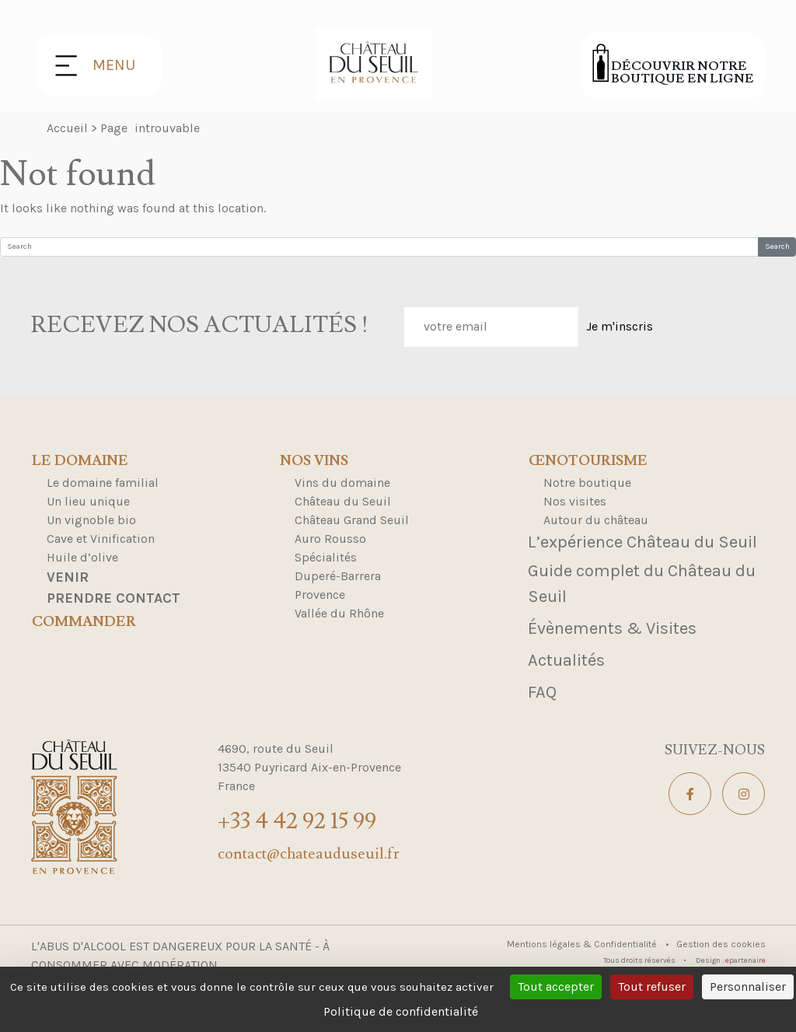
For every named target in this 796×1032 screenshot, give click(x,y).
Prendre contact (113, 598)
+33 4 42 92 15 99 (297, 821)
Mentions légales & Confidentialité (583, 944)
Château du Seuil (343, 501)
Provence (320, 594)
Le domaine (80, 461)
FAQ (542, 692)
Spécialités (326, 557)
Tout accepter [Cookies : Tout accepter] (556, 986)
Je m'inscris (619, 326)
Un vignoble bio (91, 520)
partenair (745, 960)
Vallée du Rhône (339, 613)
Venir (68, 577)
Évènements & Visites (612, 628)
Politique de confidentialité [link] (400, 1011)
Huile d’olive (82, 557)
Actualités (566, 660)
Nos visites (574, 501)
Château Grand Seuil (352, 520)
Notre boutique (587, 482)
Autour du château (595, 520)
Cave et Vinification (101, 538)
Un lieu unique (88, 501)
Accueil (67, 128)
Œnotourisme (588, 461)
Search (777, 246)
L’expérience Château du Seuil (642, 542)
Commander (84, 622)
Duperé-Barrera (338, 575)
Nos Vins (314, 461)
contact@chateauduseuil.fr (309, 854)
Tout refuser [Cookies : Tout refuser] (652, 986)
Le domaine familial (103, 482)
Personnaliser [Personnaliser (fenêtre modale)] (748, 986)
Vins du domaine (342, 482)
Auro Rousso (330, 538)
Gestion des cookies (721, 944)
